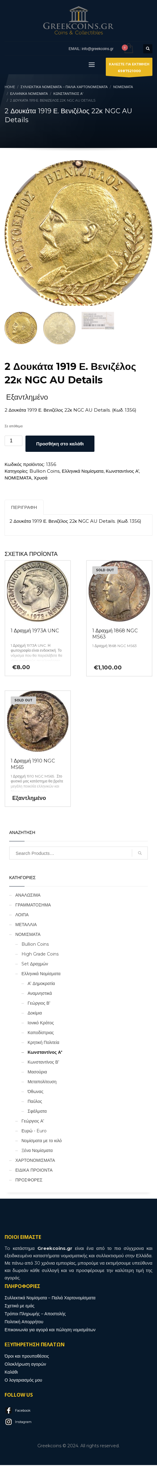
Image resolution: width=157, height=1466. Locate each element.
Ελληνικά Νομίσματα (82, 472)
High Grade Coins (40, 955)
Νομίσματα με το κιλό (41, 1141)
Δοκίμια (35, 1014)
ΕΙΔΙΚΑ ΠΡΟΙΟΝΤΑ (33, 1171)
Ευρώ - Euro (34, 1131)
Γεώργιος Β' (39, 1004)
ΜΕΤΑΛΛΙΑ (26, 925)
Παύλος (35, 1102)
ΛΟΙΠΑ (22, 915)
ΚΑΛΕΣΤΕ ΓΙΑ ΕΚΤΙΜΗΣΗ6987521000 (129, 69)
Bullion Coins (44, 472)
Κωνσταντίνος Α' (122, 472)
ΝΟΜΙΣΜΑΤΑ (18, 479)
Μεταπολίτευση (42, 1082)
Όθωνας (35, 1092)
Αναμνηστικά (40, 994)
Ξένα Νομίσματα (37, 1151)
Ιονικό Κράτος (41, 1023)
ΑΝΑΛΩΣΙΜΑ (27, 896)
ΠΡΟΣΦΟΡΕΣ (28, 1181)
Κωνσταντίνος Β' (43, 1063)
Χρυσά (41, 479)
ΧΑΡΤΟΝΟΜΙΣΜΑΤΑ (35, 1161)
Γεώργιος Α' (32, 1122)
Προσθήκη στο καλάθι (60, 444)
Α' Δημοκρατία (41, 984)
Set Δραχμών (34, 965)
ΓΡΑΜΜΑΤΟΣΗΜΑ (33, 906)
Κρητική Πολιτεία (43, 1043)
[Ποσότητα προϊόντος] (13, 441)
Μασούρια (37, 1073)
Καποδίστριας (41, 1033)
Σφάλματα (37, 1112)
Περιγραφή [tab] (24, 508)
